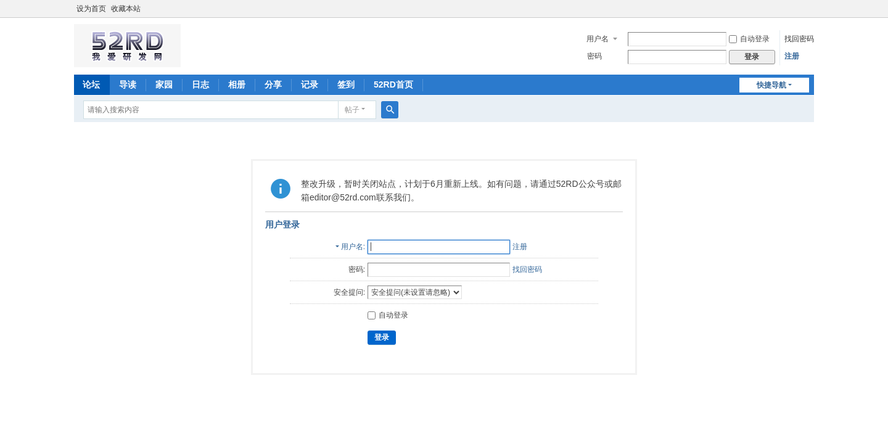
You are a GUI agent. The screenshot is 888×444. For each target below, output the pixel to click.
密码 (594, 56)
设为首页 (91, 8)
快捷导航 (771, 85)
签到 (346, 84)
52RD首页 (393, 84)
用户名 (597, 39)
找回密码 (799, 39)
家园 (164, 84)
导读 (127, 84)
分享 (273, 84)
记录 (309, 84)
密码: (356, 269)
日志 (200, 84)
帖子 (352, 109)
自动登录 (749, 39)
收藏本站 (126, 8)
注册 (791, 56)
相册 (236, 84)
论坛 (91, 84)
